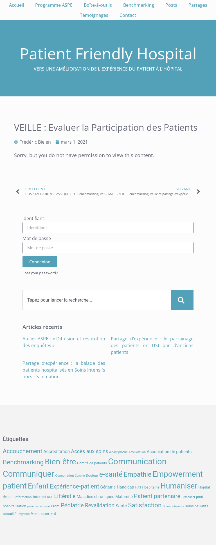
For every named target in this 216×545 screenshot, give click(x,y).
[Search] (182, 300)
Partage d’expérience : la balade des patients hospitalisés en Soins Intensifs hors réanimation (63, 370)
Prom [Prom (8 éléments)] (55, 506)
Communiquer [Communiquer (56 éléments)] (28, 474)
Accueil (16, 5)
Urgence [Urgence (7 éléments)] (24, 514)
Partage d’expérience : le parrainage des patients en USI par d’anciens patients (152, 345)
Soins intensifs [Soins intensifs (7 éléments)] (173, 506)
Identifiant (33, 218)
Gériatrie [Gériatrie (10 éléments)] (108, 487)
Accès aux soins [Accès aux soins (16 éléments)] (89, 451)
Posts (171, 5)
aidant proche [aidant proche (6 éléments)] (118, 452)
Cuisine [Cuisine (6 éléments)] (80, 476)
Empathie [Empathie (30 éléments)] (138, 474)
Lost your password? (40, 273)
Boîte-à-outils (98, 5)
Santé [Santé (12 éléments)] (121, 505)
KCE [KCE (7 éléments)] (50, 497)
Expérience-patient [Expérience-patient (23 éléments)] (74, 486)
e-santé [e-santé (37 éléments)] (111, 474)
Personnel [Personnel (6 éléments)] (188, 497)
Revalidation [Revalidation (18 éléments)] (99, 505)
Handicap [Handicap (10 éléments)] (125, 487)
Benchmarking (138, 5)
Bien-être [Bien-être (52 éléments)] (60, 461)
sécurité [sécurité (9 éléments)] (10, 513)
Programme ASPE (54, 5)
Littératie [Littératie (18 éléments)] (65, 496)
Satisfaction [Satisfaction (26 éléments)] (144, 505)
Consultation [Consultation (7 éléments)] (64, 476)
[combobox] (96, 300)
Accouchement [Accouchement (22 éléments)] (22, 451)
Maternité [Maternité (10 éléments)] (124, 496)
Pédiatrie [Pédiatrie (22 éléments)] (72, 505)
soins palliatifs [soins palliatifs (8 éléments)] (196, 506)
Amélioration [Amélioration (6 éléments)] (137, 452)
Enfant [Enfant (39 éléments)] (38, 486)
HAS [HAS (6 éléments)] (138, 487)
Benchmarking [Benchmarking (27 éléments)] (23, 462)
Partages (197, 5)
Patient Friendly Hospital (108, 53)
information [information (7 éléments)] (23, 497)
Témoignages (94, 15)
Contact (128, 15)
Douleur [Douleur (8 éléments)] (92, 475)
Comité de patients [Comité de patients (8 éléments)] (92, 463)
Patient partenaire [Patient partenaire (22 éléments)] (157, 496)
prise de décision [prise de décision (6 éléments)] (38, 506)
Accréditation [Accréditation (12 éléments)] (56, 451)
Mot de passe (36, 238)
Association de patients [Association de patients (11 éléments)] (169, 451)
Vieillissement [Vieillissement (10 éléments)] (43, 513)
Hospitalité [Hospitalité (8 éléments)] (150, 487)
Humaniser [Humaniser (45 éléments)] (179, 485)
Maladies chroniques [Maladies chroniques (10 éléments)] (95, 496)
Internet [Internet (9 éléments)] (39, 496)
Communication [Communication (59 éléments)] (137, 461)
